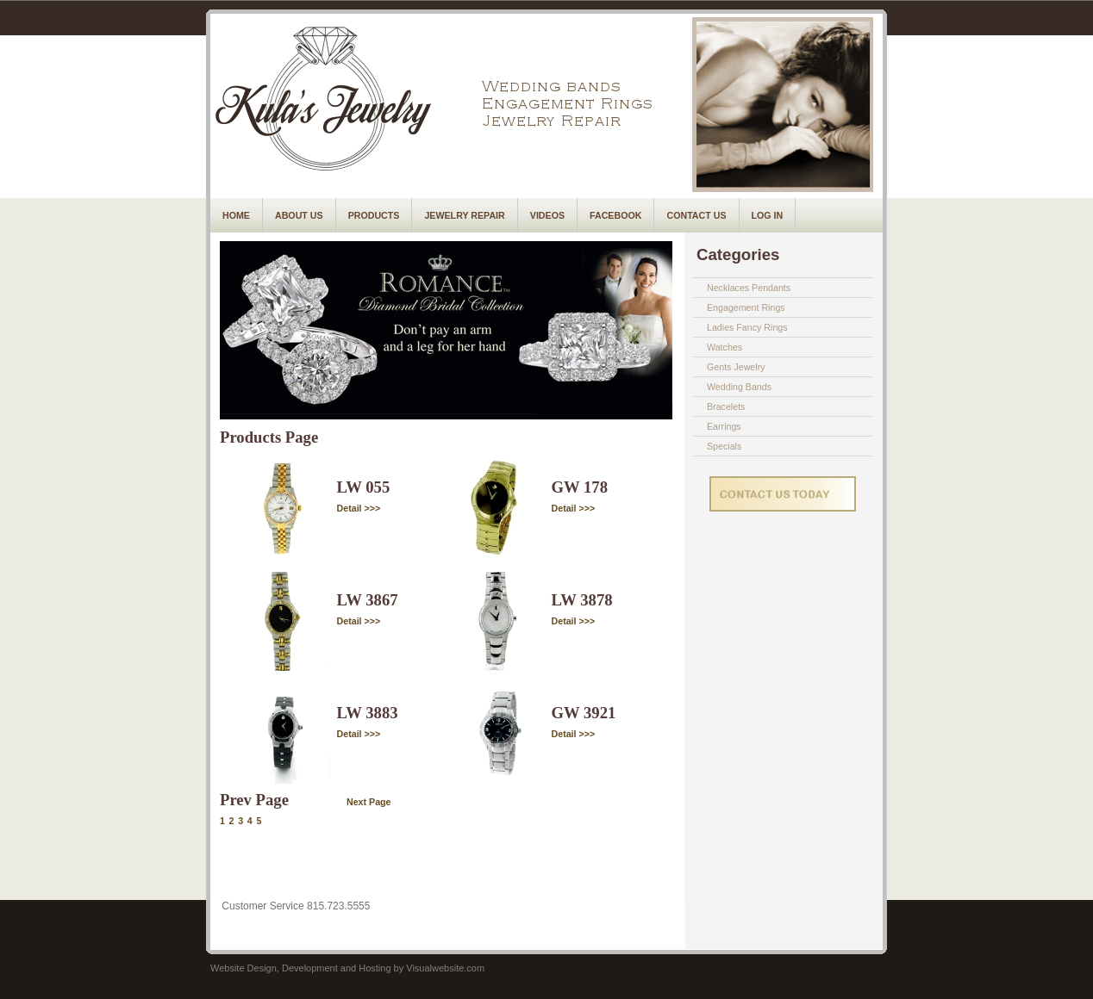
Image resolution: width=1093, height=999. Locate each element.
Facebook (615, 215)
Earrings (724, 426)
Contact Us (696, 215)
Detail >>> (359, 508)
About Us (299, 215)
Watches (724, 347)
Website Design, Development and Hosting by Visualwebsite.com (347, 968)
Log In (768, 215)
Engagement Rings (746, 307)
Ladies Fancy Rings (747, 327)
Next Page (369, 802)
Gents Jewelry (736, 367)
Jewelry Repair (464, 215)
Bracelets (726, 406)
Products (374, 215)
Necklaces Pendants (748, 287)
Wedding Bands (739, 387)
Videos (547, 215)
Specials (724, 446)
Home (236, 215)
